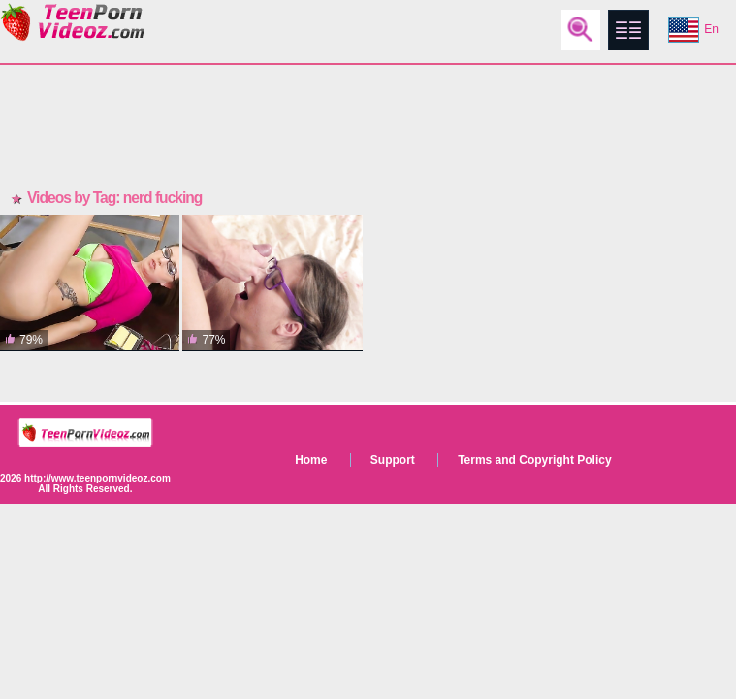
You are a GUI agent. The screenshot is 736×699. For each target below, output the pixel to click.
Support (392, 460)
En (693, 30)
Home (311, 460)
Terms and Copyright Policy (534, 460)
